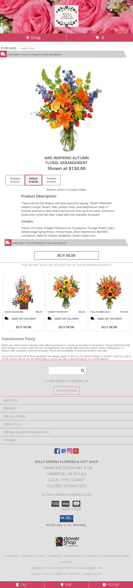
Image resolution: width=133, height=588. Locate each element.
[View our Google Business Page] (63, 453)
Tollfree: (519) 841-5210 (66, 486)
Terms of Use (92, 574)
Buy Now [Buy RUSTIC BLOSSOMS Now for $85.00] (23, 327)
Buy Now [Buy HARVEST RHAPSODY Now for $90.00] (66, 327)
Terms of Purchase (67, 574)
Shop (33, 37)
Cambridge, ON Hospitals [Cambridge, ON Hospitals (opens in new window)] (65, 555)
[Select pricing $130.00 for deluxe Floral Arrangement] (33, 180)
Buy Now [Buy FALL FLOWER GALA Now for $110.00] (109, 327)
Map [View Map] (66, 584)
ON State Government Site (84, 567)
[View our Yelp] (76, 453)
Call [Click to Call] (22, 584)
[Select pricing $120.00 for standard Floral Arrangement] (15, 180)
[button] (66, 518)
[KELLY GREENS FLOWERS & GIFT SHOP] (66, 25)
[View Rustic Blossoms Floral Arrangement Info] (23, 292)
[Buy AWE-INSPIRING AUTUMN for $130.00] (66, 255)
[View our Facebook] (57, 453)
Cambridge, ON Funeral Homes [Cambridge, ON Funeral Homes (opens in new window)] (24, 555)
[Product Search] (67, 370)
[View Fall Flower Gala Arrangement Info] (109, 292)
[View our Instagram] (69, 453)
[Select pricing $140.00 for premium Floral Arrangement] (51, 180)
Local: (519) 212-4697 (66, 479)
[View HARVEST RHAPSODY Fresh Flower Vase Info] (66, 292)
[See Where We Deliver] (66, 390)
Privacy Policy (41, 574)
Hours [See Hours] (111, 584)
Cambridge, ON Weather (47, 567)
